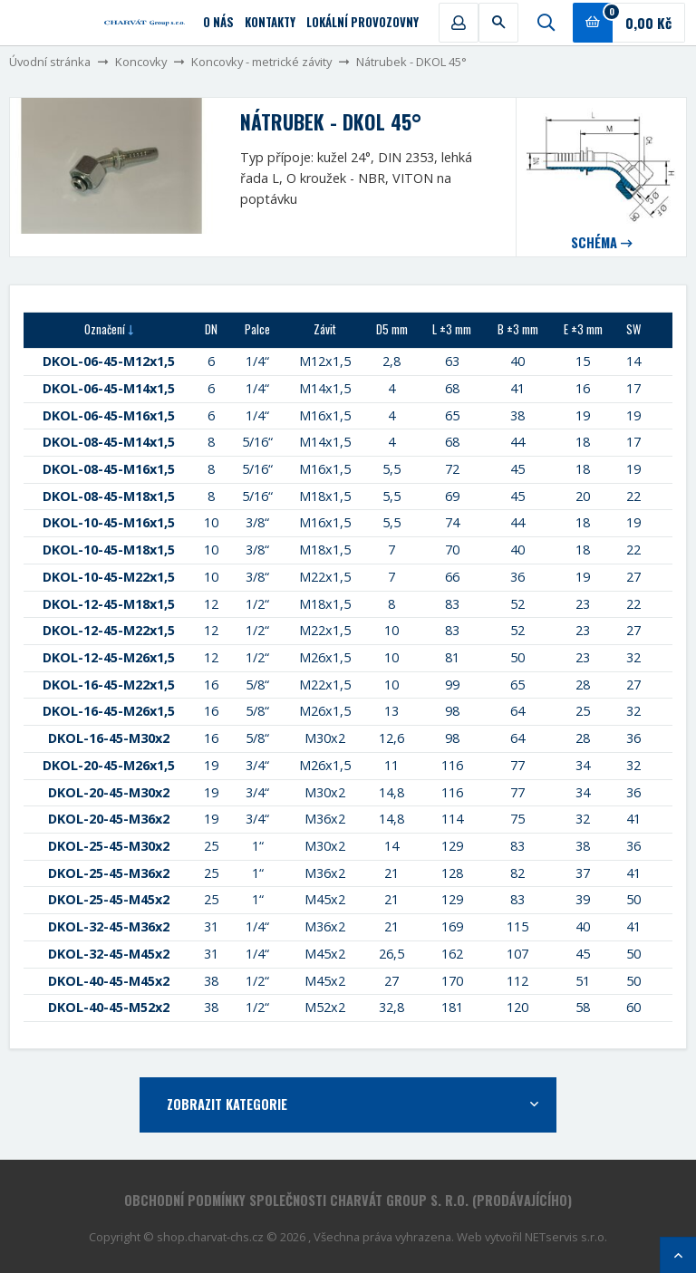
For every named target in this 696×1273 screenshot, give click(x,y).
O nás (218, 22)
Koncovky (141, 61)
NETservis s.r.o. (566, 1237)
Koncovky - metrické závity (261, 61)
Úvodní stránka (50, 61)
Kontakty (270, 22)
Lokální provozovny (362, 22)
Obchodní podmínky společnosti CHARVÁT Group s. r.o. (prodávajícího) (348, 1200)
